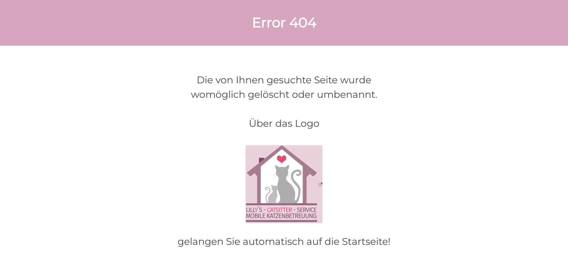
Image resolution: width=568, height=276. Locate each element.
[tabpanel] (284, 23)
